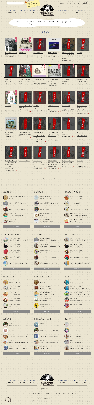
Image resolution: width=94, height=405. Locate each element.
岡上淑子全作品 (66, 79)
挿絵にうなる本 (70, 234)
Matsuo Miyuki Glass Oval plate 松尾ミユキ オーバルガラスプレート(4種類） (60, 342)
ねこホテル (73, 221)
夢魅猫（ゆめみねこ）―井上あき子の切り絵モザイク (68, 54)
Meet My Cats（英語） (82, 79)
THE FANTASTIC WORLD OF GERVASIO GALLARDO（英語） (82, 134)
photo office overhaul (52, 400)
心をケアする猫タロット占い (77, 203)
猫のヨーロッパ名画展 (24, 79)
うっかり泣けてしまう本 (42, 276)
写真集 (13, 56)
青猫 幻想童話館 (44, 209)
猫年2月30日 (12, 221)
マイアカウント (50, 393)
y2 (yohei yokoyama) (71, 400)
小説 (15, 213)
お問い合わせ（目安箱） (70, 393)
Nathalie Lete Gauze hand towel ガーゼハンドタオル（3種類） (25, 342)
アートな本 (38, 234)
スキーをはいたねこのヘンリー (47, 221)
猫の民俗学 (12, 198)
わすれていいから (44, 300)
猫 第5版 (42, 215)
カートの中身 (59, 393)
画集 (10, 56)
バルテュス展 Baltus (53, 105)
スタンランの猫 (66, 105)
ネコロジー (16, 196)
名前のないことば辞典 (45, 198)
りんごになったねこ (14, 252)
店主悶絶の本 (38, 192)
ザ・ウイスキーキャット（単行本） (18, 215)
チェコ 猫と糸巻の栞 (75, 342)
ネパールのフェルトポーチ (77, 330)
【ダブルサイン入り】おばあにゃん (79, 198)
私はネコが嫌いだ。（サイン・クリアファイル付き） (53, 294)
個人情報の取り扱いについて (36, 393)
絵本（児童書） (48, 219)
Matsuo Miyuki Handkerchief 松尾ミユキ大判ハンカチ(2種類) (55, 325)
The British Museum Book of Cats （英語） (81, 300)
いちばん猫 (79, 52)
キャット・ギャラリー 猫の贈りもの (18, 209)
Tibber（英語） (13, 288)
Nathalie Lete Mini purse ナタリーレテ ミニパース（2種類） (25, 330)
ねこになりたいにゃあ (14, 246)
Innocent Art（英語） (24, 160)
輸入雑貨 (68, 319)
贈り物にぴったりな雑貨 (42, 319)
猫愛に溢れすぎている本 (73, 192)
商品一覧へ (16, 226)
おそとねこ (42, 282)
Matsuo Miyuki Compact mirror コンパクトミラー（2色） (23, 336)
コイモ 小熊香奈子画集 (14, 294)
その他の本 (28, 55)
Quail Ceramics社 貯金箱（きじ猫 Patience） (81, 348)
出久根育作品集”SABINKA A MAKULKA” (80, 215)
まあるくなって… (9, 79)
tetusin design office (33, 400)
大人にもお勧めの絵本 (11, 234)
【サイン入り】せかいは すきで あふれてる (20, 240)
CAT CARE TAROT (44, 348)
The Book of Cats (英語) (25, 132)
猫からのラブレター (38, 52)
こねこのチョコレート (14, 282)
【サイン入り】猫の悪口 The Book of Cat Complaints (53, 203)
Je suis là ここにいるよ (46, 288)
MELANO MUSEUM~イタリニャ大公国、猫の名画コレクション (54, 134)
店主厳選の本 (8, 192)
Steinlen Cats (80, 160)
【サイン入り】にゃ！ (45, 252)
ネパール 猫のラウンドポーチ (78, 336)
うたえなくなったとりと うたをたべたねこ (50, 306)
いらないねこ (8, 105)
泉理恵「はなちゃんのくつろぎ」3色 (18, 325)
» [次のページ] (58, 179)
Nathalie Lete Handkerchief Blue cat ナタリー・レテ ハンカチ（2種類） (27, 348)
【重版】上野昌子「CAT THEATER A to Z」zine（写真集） (54, 246)
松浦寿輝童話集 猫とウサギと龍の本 (79, 257)
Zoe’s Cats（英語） (9, 132)
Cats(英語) (36, 105)
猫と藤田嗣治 (22, 52)
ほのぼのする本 (8, 276)
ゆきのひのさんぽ (13, 306)
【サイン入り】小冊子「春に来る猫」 (79, 209)
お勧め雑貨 (7, 319)
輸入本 (67, 276)
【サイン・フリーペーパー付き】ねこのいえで (20, 263)
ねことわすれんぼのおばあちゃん (17, 257)
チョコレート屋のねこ (75, 252)
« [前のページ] (35, 179)
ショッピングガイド (22, 393)
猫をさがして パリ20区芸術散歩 (17, 203)
